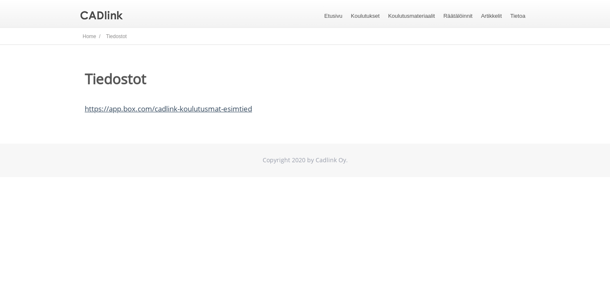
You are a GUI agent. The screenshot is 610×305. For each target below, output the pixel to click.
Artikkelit (491, 16)
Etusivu (333, 16)
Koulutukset (365, 16)
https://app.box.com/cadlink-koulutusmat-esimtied (168, 109)
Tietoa (518, 16)
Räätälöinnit (458, 16)
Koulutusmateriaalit (411, 16)
